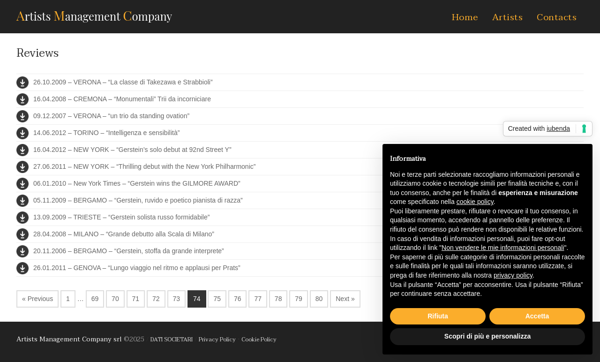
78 (278, 298)
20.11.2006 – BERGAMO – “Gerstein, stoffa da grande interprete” (128, 251)
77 (258, 298)
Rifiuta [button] (438, 316)
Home (465, 17)
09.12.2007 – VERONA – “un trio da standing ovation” (111, 116)
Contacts (557, 17)
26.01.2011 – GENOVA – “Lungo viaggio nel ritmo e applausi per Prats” (136, 268)
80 (319, 298)
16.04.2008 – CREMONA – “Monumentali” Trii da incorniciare (122, 99)
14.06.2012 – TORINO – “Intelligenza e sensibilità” (106, 132)
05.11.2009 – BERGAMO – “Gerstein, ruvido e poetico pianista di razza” (138, 200)
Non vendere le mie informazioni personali (503, 247)
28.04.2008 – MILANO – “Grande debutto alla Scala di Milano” (123, 234)
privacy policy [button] (513, 275)
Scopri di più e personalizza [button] (487, 336)
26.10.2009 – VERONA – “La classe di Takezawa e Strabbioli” (123, 82)
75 (217, 298)
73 (176, 298)
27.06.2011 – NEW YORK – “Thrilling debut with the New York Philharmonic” (144, 166)
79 (298, 298)
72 (156, 298)
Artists (507, 17)
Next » (345, 298)
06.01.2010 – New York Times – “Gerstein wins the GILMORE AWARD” (136, 183)
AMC (94, 15)
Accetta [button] (537, 316)
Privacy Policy (217, 339)
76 (237, 298)
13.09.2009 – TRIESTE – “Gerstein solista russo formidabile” (121, 217)
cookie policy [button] (475, 201)
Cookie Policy (259, 339)
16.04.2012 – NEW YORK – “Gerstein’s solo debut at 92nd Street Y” (132, 149)
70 (115, 298)
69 (95, 298)
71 (136, 298)
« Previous (37, 298)
